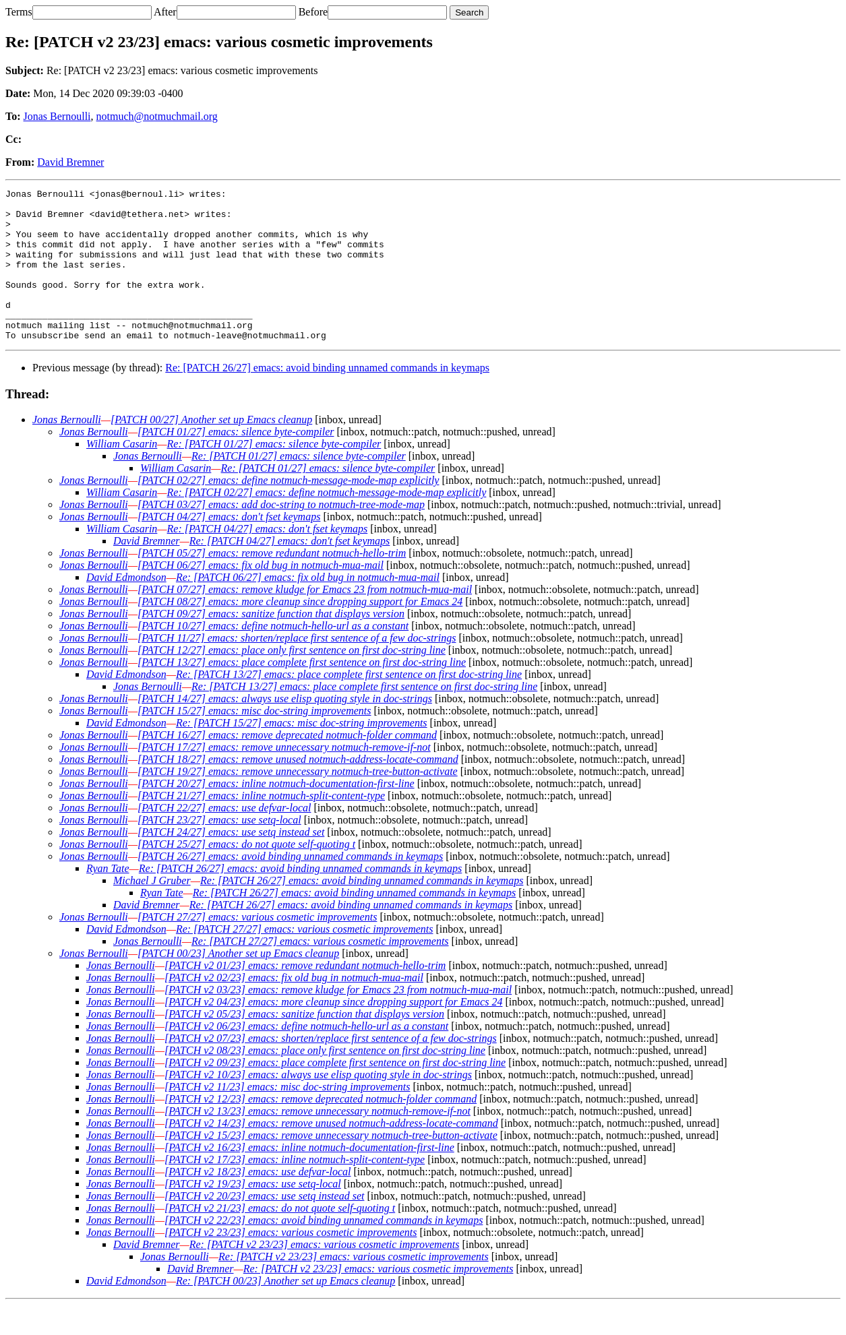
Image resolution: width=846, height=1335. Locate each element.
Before (313, 12)
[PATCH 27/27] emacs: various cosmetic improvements (257, 947)
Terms (18, 12)
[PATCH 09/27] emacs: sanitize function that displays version (271, 644)
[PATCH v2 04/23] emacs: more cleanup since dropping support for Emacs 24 (333, 1032)
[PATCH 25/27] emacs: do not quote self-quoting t (246, 874)
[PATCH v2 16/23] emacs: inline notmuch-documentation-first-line (309, 1177)
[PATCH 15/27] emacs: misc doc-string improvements (254, 741)
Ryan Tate (107, 898)
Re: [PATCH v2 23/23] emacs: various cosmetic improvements (324, 1274)
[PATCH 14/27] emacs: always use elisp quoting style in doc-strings (285, 729)
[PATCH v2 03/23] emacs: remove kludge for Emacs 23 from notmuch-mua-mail (338, 1020)
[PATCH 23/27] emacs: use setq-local (219, 850)
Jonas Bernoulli (57, 116)
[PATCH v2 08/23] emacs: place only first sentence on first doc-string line (324, 1080)
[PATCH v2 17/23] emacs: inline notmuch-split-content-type (294, 1190)
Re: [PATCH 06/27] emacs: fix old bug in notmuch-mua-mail (308, 607)
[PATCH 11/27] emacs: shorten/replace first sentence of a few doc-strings (297, 668)
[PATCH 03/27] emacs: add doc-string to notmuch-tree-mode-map (281, 534)
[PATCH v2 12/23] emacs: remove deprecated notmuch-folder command (320, 1129)
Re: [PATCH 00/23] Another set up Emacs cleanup (285, 1311)
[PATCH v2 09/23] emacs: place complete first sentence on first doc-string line (335, 1092)
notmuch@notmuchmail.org (157, 116)
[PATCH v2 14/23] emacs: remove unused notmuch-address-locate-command (331, 1153)
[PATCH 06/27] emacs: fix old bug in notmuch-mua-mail (261, 595)
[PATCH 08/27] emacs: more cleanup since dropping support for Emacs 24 (300, 632)
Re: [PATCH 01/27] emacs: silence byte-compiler (274, 474)
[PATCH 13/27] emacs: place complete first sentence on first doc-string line (302, 692)
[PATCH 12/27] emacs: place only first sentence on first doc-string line (292, 680)
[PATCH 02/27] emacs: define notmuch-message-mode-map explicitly (288, 510)
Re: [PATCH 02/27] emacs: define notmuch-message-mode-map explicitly (327, 522)
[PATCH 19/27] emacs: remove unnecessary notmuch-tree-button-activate (298, 801)
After (165, 12)
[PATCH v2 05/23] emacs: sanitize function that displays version (304, 1044)
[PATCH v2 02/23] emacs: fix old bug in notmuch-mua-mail (293, 1008)
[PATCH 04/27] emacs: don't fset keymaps (229, 547)
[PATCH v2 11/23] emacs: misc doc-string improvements (287, 1117)
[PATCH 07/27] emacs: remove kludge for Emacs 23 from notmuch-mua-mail (305, 619)
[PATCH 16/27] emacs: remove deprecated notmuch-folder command (287, 765)
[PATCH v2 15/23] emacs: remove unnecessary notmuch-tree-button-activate (330, 1165)
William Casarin (121, 474)
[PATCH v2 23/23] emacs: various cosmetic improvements (290, 1262)
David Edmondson (126, 607)
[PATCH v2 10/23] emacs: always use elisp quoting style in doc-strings (318, 1105)
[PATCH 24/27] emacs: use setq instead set (231, 862)
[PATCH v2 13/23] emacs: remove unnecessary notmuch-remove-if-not (317, 1141)
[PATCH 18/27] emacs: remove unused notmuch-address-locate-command (298, 789)
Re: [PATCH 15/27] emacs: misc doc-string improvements (301, 753)
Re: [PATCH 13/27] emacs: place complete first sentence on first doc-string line (349, 704)
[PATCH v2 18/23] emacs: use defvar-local (257, 1202)
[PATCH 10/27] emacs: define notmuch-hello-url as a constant (273, 656)
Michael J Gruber (152, 911)
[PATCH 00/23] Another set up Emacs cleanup (238, 983)
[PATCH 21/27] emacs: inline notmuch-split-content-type (261, 826)
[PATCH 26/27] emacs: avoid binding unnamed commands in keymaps (290, 886)
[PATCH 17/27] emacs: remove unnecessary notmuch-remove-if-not (284, 777)
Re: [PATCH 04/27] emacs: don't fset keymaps (267, 559)
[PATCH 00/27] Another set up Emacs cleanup (211, 450)
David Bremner (70, 162)
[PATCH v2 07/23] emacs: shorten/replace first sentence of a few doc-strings (330, 1068)
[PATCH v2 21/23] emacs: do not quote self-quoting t (279, 1238)
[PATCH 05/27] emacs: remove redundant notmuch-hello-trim (272, 583)
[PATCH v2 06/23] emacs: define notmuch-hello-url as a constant (306, 1056)
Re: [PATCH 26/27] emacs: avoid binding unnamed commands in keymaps (327, 398)
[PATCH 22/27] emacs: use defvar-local (224, 838)
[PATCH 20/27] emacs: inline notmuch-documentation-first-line (276, 813)
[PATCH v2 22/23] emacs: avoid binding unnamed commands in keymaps (323, 1250)
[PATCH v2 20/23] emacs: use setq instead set (264, 1226)
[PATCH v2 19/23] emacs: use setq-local (252, 1214)
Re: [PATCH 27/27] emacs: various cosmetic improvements (304, 959)
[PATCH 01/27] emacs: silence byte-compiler (236, 462)
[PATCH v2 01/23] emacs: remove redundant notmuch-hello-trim (305, 995)
